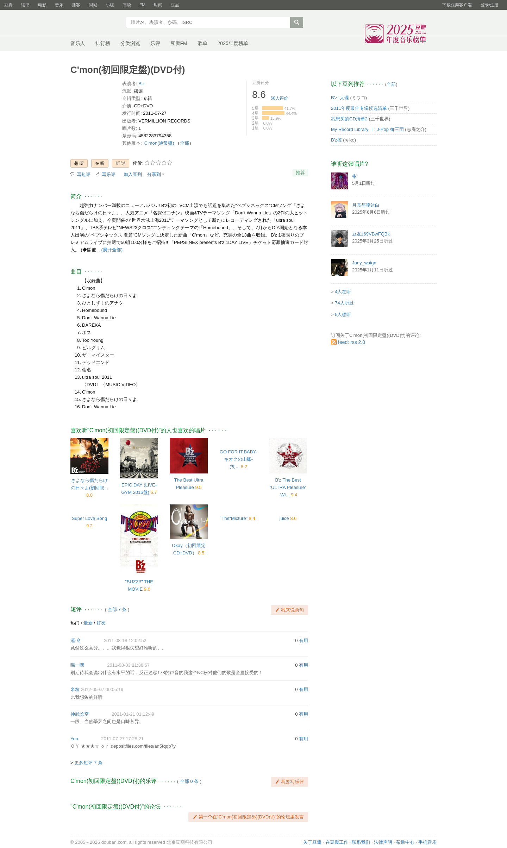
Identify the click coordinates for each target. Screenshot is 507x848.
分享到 (154, 174)
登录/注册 (490, 4)
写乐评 (108, 174)
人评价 (279, 98)
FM (142, 4)
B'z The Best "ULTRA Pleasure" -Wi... (287, 487)
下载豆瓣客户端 (457, 4)
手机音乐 (427, 842)
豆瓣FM (178, 43)
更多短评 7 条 (88, 762)
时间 (158, 4)
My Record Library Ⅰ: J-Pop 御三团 (367, 129)
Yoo (74, 738)
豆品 (175, 4)
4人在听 (343, 291)
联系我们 (361, 842)
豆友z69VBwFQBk (371, 234)
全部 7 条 (117, 609)
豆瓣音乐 (95, 23)
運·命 (75, 640)
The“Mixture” (234, 518)
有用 (303, 640)
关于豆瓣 (312, 842)
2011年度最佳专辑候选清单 (359, 108)
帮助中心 (405, 842)
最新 (88, 623)
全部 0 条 (189, 781)
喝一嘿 (77, 665)
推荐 (300, 172)
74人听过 (344, 303)
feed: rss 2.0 (351, 342)
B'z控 (336, 140)
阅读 (127, 4)
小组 (110, 4)
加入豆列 (133, 174)
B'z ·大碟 (340, 97)
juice (284, 518)
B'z (141, 83)
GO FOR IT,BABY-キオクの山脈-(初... (238, 459)
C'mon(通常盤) (159, 143)
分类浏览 (130, 43)
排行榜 (102, 43)
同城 (93, 4)
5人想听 (343, 314)
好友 (101, 623)
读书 (25, 4)
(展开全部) (112, 249)
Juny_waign (364, 262)
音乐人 (77, 43)
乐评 (155, 43)
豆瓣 (8, 4)
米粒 (75, 689)
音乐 (59, 4)
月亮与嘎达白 (366, 205)
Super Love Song (89, 518)
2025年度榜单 (233, 43)
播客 (76, 4)
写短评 (83, 174)
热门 (75, 623)
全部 (184, 143)
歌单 (202, 43)
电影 (42, 4)
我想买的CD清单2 (349, 118)
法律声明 (383, 842)
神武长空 (79, 714)
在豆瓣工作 (336, 842)
